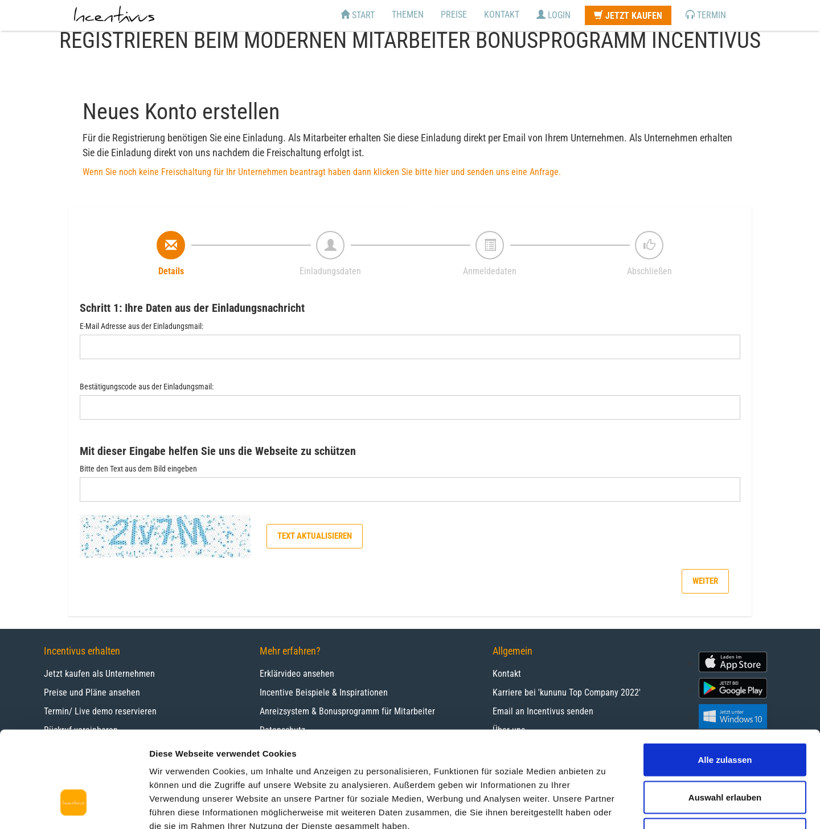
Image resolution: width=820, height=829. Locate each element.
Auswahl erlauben (724, 717)
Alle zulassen (725, 679)
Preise (454, 14)
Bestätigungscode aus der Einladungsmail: (147, 386)
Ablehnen (725, 754)
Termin (706, 15)
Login (553, 15)
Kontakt (501, 14)
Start (358, 15)
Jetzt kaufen (628, 15)
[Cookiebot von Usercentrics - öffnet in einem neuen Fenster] (74, 806)
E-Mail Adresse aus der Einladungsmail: (141, 326)
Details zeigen (605, 806)
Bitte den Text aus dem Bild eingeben (138, 468)
